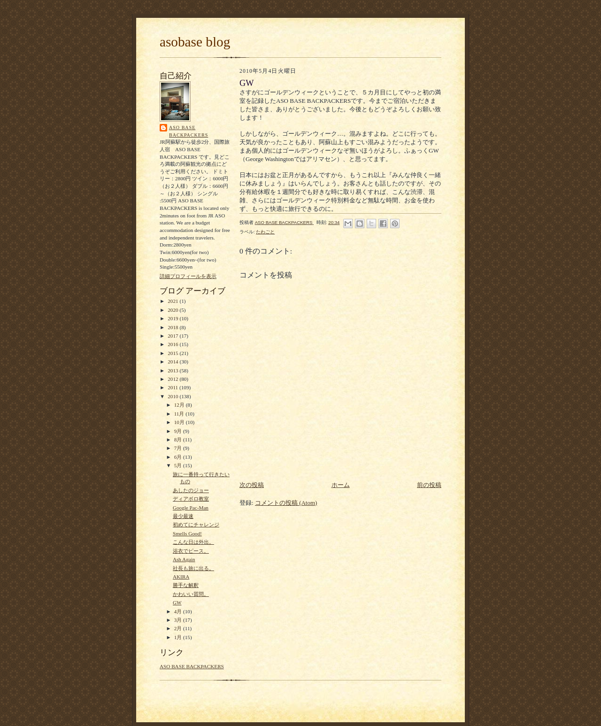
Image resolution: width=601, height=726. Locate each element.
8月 (178, 439)
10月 (180, 422)
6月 (178, 457)
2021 (173, 301)
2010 (173, 396)
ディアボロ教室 (191, 499)
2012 (173, 379)
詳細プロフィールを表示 (188, 276)
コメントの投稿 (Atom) (286, 502)
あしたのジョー (191, 490)
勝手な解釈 (186, 585)
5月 (178, 465)
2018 (173, 327)
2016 (173, 344)
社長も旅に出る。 (193, 568)
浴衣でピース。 (191, 551)
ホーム (340, 484)
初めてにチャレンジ (196, 524)
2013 (173, 370)
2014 (173, 361)
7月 (178, 448)
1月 (178, 637)
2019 (173, 318)
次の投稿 (251, 484)
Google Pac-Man (190, 507)
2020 (173, 310)
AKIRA (181, 576)
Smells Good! (187, 533)
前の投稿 (429, 484)
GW (177, 602)
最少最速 (183, 516)
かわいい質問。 (191, 594)
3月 (178, 620)
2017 (173, 336)
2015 (173, 353)
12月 (180, 405)
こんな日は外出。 (193, 542)
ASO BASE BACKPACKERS (188, 131)
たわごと (265, 231)
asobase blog (195, 41)
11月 (180, 414)
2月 (178, 628)
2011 (173, 387)
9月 (178, 431)
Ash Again (184, 559)
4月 (178, 611)
